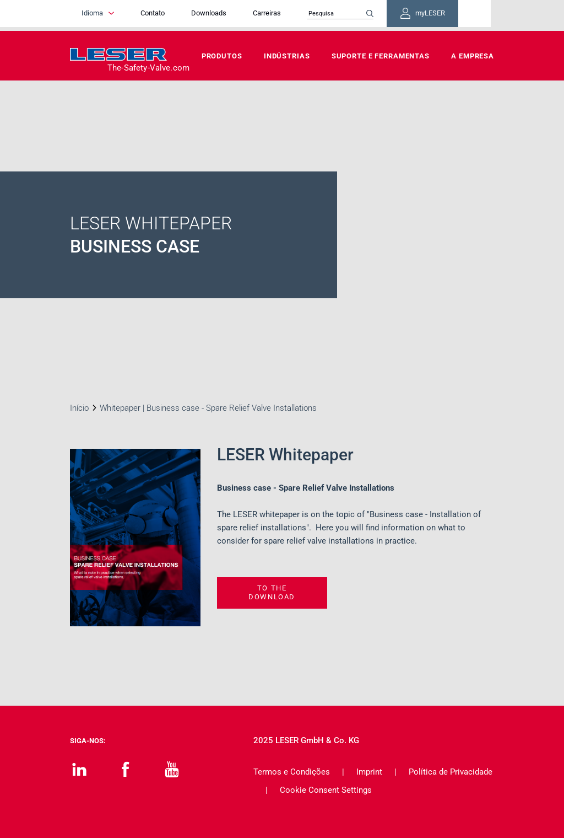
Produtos (222, 56)
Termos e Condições (291, 772)
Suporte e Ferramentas (381, 56)
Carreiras (292, 15)
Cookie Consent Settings (326, 790)
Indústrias (287, 56)
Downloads (234, 15)
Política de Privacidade (450, 772)
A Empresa (472, 56)
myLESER (458, 15)
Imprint (369, 772)
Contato (178, 15)
